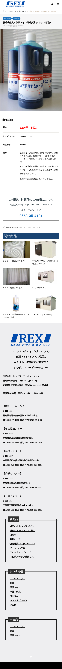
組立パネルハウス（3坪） (22, 530)
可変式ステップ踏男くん (22, 557)
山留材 (13, 535)
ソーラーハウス (17, 548)
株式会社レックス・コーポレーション (26, 227)
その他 (13, 605)
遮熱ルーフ (15, 539)
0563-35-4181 (31, 216)
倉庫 (12, 583)
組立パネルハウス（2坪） (22, 526)
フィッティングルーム (20, 552)
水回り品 (14, 596)
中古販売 (16, 18)
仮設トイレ (7, 18)
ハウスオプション (18, 600)
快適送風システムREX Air (22, 543)
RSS (31, 657)
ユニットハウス (17, 578)
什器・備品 (15, 592)
